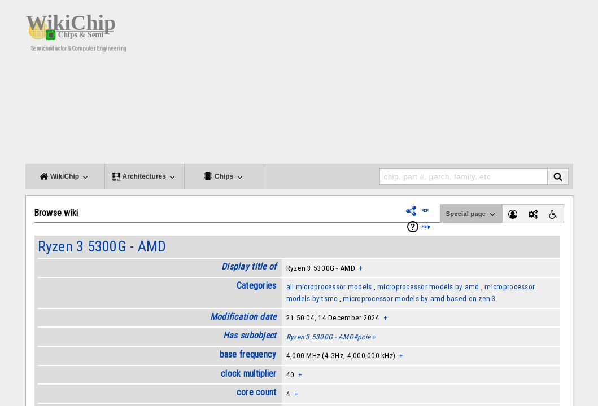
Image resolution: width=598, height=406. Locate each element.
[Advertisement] (367, 85)
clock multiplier (248, 373)
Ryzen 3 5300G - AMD (102, 246)
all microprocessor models (329, 287)
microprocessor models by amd (428, 287)
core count (257, 392)
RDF (425, 210)
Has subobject (249, 335)
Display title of (248, 266)
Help (426, 226)
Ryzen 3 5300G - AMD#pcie (328, 337)
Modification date (243, 316)
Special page (471, 214)
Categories (257, 285)
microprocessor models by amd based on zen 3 (419, 298)
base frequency (248, 354)
